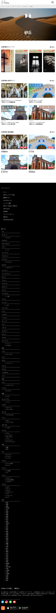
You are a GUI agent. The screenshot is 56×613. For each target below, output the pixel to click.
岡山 (6, 550)
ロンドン (7, 465)
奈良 (6, 556)
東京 (6, 580)
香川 (6, 536)
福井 (6, 518)
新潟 (6, 558)
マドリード (8, 478)
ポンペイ (7, 488)
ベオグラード (9, 267)
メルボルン (8, 345)
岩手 (6, 529)
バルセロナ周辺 (9, 479)
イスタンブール (9, 385)
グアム (7, 433)
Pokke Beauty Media (8, 219)
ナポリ (7, 487)
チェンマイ (8, 454)
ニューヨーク (9, 435)
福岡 (6, 538)
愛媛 (6, 543)
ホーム (3, 6)
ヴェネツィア (9, 492)
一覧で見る (51, 47)
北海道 (7, 570)
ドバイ (7, 250)
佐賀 (6, 504)
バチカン (7, 490)
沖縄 (6, 539)
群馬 (6, 565)
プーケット (8, 456)
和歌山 (7, 523)
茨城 (6, 560)
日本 (13, 6)
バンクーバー (9, 363)
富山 (6, 519)
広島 (6, 555)
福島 (6, 516)
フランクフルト (9, 422)
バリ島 (7, 296)
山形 (6, 524)
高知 (6, 511)
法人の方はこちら (7, 200)
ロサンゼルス (9, 436)
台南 (6, 447)
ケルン (7, 420)
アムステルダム (9, 415)
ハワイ (7, 438)
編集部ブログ (6, 197)
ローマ (7, 497)
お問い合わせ (6, 208)
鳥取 (6, 506)
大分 (6, 541)
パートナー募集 (7, 203)
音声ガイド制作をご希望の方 (10, 206)
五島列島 (25, 6)
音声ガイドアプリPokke (9, 195)
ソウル (7, 396)
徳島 (6, 502)
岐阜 (6, 528)
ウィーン (7, 343)
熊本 (6, 521)
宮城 (6, 533)
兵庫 (6, 546)
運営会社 (5, 217)
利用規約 (5, 211)
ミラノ (7, 493)
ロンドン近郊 (9, 463)
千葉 (6, 545)
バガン (7, 305)
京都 (6, 571)
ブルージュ (8, 407)
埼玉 (6, 526)
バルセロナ (8, 481)
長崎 (18, 6)
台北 (6, 449)
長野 (6, 561)
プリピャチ (8, 262)
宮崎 (6, 514)
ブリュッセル (9, 409)
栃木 (6, 548)
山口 (6, 509)
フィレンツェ (9, 495)
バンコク (7, 458)
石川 (6, 553)
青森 (6, 534)
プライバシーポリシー (8, 214)
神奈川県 (7, 566)
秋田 (6, 513)
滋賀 (6, 531)
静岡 (6, 551)
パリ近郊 (7, 470)
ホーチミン (8, 390)
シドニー (7, 402)
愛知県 (7, 563)
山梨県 (7, 573)
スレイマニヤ (9, 354)
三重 (6, 575)
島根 (6, 578)
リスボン (7, 427)
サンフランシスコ (10, 441)
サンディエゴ (9, 440)
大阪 (6, 568)
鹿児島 (7, 507)
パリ (6, 472)
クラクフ (7, 237)
